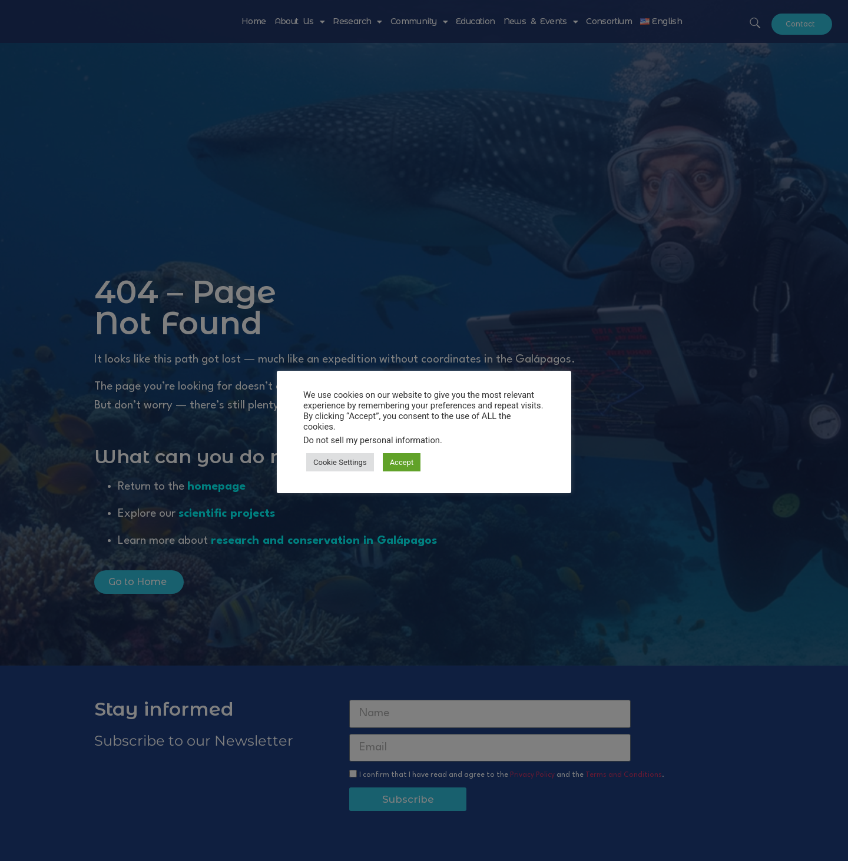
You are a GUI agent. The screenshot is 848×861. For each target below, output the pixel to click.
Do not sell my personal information (371, 440)
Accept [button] (402, 462)
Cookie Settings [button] (340, 462)
